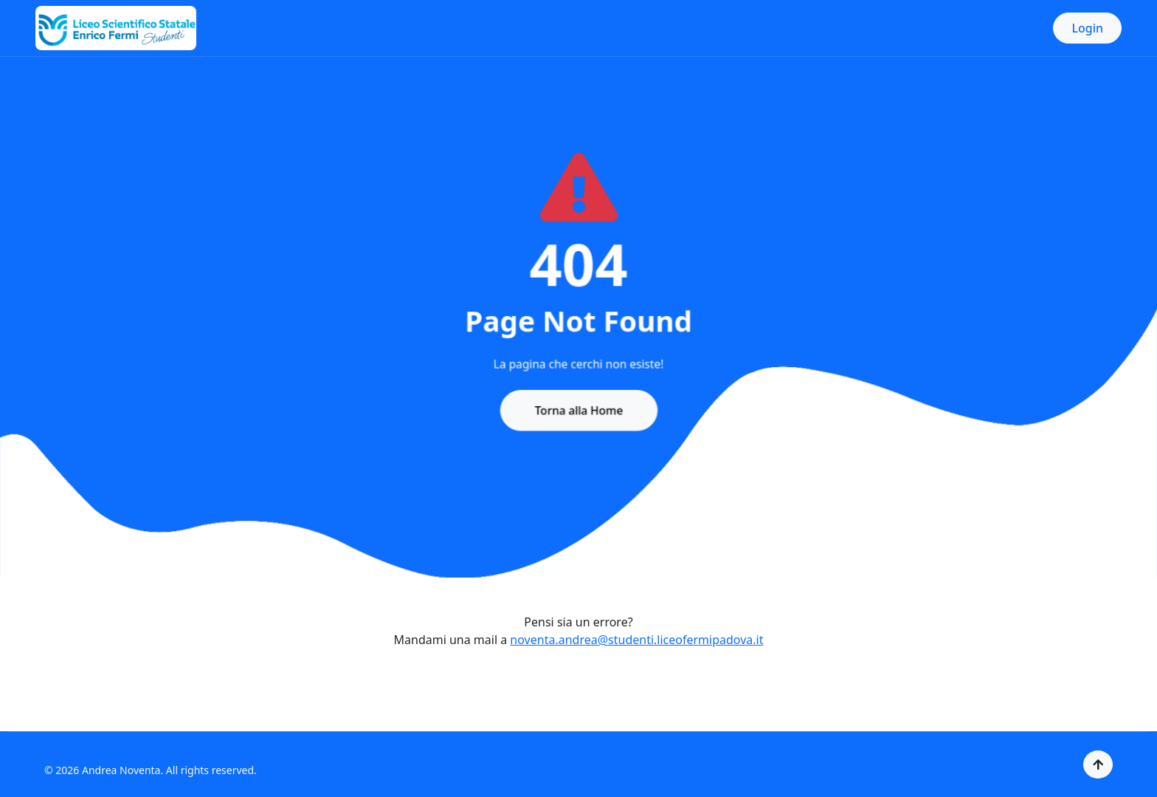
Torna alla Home (578, 407)
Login (1087, 28)
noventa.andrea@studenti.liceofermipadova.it (636, 640)
